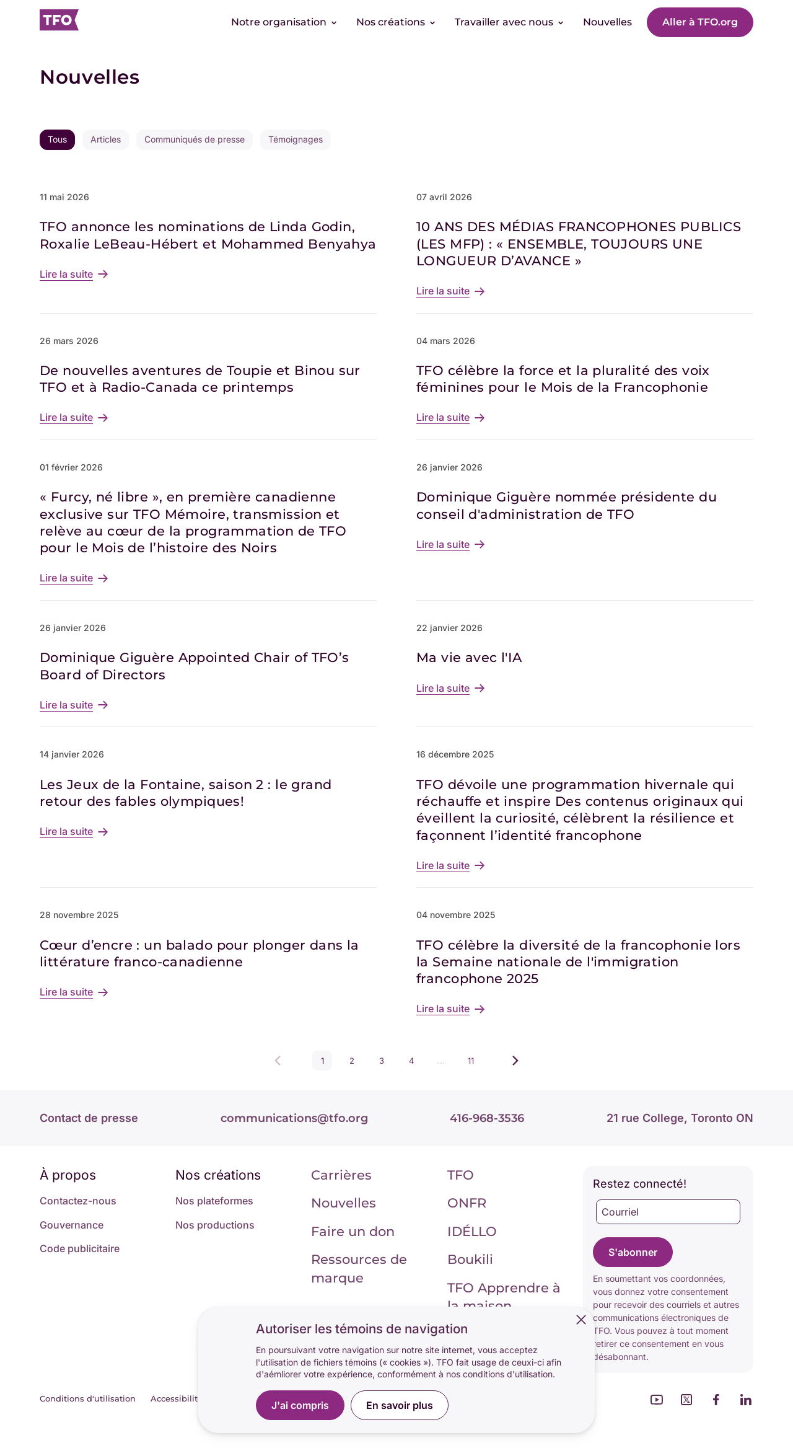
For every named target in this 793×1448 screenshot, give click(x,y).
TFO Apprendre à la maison (504, 1296)
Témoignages (295, 139)
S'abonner (632, 1252)
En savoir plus (399, 1405)
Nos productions (215, 1225)
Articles (105, 139)
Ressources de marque (359, 1268)
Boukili (470, 1259)
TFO (460, 1175)
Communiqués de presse (194, 139)
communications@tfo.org (294, 1118)
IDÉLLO (472, 1231)
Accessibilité (177, 1398)
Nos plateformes (214, 1200)
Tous (57, 139)
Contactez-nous (78, 1200)
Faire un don (353, 1231)
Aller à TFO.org (700, 22)
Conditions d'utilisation (88, 1398)
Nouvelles (343, 1203)
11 (474, 1063)
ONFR (466, 1203)
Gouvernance (71, 1225)
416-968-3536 (487, 1118)
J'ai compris (300, 1405)
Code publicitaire (80, 1248)
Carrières (341, 1175)
